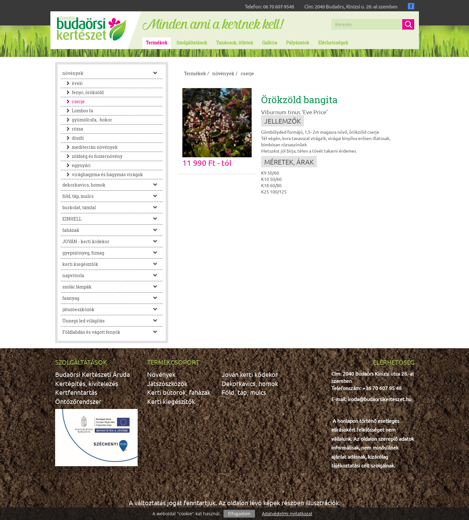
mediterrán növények (90, 147)
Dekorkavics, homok (250, 383)
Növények (161, 374)
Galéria (269, 43)
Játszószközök (167, 383)
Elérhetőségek (333, 43)
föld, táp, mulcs (112, 196)
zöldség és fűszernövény (92, 156)
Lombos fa (77, 111)
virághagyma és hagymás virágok (102, 174)
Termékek (157, 43)
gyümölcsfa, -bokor (87, 120)
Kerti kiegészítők (171, 401)
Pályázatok (297, 43)
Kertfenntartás (76, 392)
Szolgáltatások (191, 43)
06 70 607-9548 (278, 6)
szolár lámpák (112, 286)
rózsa (72, 129)
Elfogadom (239, 514)
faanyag (112, 298)
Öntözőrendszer (78, 401)
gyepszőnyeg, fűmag (112, 252)
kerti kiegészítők (112, 264)
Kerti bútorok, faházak (178, 392)
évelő (72, 83)
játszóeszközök (112, 309)
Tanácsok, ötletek (234, 43)
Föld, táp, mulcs (244, 392)
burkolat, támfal (112, 207)
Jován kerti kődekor (250, 374)
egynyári (76, 165)
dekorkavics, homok (112, 184)
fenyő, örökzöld (83, 92)
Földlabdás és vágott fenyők (112, 332)
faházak (112, 230)
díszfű (73, 138)
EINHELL (112, 218)
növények (112, 73)
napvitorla (112, 275)
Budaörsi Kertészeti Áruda (92, 374)
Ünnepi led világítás (112, 320)
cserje (73, 101)
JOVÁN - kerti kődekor (112, 241)
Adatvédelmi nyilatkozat (287, 514)
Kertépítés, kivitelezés (86, 383)
